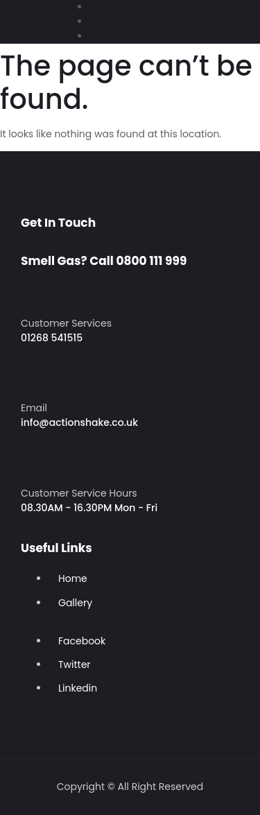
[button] (17, 14)
